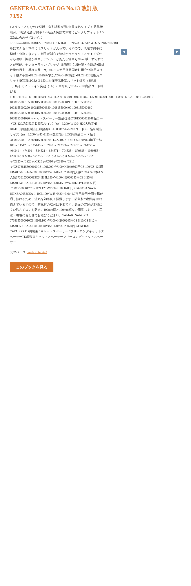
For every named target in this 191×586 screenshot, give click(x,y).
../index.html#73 (37, 252)
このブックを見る (31, 267)
